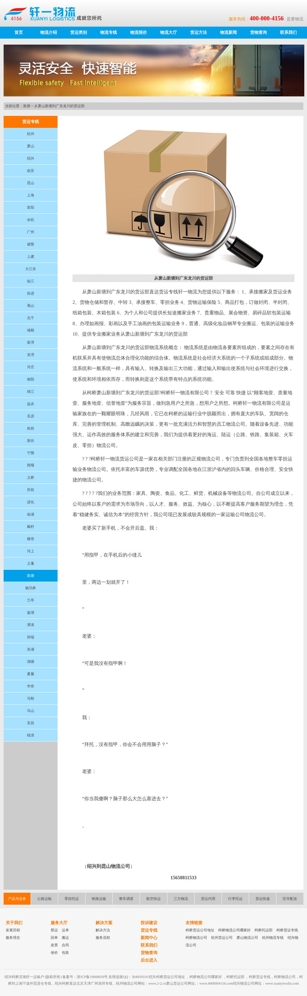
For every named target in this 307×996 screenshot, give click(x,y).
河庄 (30, 367)
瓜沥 (30, 416)
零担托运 (71, 899)
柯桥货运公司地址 (200, 930)
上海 (30, 195)
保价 (54, 952)
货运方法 (198, 32)
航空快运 (153, 899)
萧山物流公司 (247, 938)
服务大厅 (59, 923)
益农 (30, 404)
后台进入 (149, 960)
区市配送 (290, 899)
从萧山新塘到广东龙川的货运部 (59, 106)
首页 (18, 32)
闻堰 (30, 465)
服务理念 (13, 938)
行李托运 (235, 899)
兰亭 (30, 600)
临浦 (30, 514)
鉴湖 (30, 612)
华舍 (30, 686)
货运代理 (208, 899)
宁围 (30, 453)
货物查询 (258, 32)
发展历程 (13, 930)
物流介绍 (48, 32)
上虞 (30, 256)
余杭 (30, 220)
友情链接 (194, 923)
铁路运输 (99, 899)
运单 (65, 930)
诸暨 (30, 244)
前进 (30, 293)
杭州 (30, 134)
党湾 (30, 355)
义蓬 (30, 563)
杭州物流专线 (273, 938)
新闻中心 (149, 938)
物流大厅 (168, 32)
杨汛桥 (30, 588)
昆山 (30, 183)
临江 (30, 281)
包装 (65, 952)
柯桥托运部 (264, 930)
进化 (30, 502)
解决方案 (104, 923)
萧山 (30, 146)
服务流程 (103, 938)
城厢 (30, 330)
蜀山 (30, 306)
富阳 (30, 207)
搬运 (65, 938)
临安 (30, 171)
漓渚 (30, 625)
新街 (30, 441)
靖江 (30, 391)
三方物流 (181, 899)
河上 (30, 551)
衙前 (30, 428)
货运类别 (78, 32)
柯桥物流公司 (196, 938)
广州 (30, 232)
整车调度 (126, 899)
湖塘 (30, 662)
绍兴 (30, 158)
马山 (30, 711)
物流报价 (138, 32)
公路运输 (44, 899)
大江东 (30, 269)
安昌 (30, 723)
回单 (54, 938)
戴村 (30, 526)
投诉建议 (149, 923)
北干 (30, 318)
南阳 (30, 379)
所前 (30, 490)
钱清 (30, 735)
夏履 (30, 674)
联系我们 (288, 32)
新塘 (26, 106)
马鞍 (30, 698)
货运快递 (262, 899)
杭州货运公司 (222, 938)
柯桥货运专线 (287, 930)
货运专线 (149, 930)
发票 (54, 945)
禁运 (54, 930)
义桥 (30, 477)
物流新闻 (228, 32)
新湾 (30, 342)
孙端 (30, 637)
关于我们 (14, 923)
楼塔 (30, 539)
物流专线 (108, 32)
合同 (65, 945)
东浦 (30, 649)
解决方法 (103, 930)
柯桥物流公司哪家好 (234, 930)
